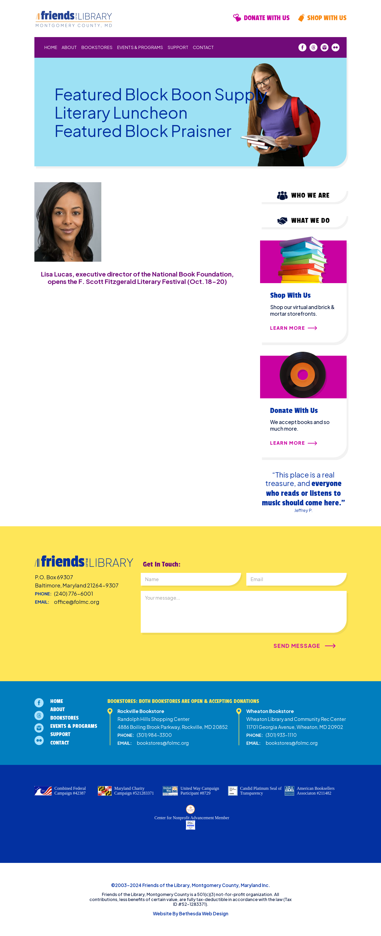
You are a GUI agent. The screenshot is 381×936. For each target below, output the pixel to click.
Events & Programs (140, 47)
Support (177, 47)
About (69, 47)
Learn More (287, 328)
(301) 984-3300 (154, 735)
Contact (203, 47)
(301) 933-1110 (281, 735)
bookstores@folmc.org (163, 743)
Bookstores (96, 47)
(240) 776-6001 (73, 593)
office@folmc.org (76, 601)
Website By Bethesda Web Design (190, 913)
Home (50, 47)
